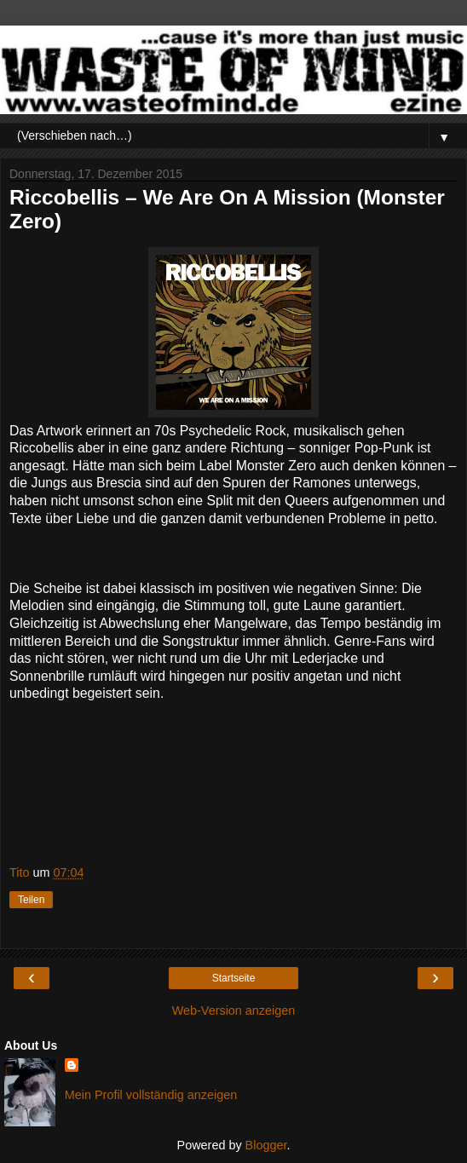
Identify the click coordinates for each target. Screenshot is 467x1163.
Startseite (234, 978)
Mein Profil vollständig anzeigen (151, 1095)
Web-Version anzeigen (234, 1010)
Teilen (31, 900)
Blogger (266, 1145)
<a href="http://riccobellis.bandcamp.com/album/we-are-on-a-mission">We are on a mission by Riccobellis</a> (233, 789)
